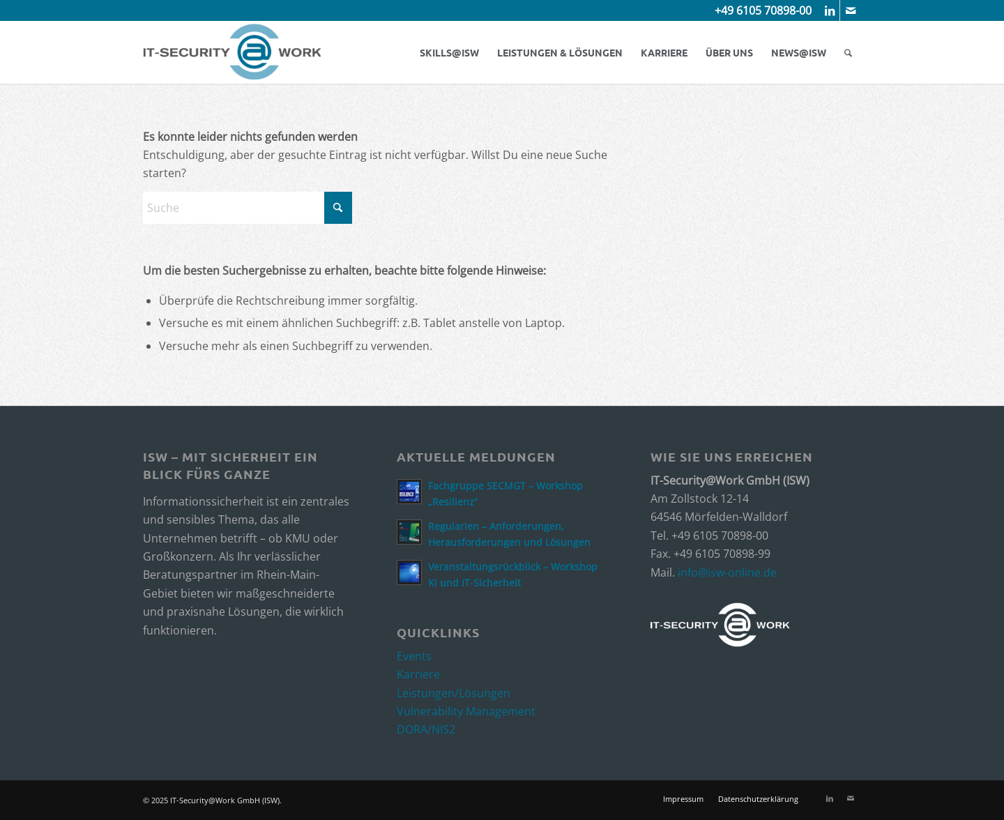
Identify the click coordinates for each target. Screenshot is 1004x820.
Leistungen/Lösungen (453, 693)
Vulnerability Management (466, 711)
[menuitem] (449, 52)
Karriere (418, 674)
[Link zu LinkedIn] (829, 10)
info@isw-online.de (727, 572)
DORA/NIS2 (426, 729)
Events (414, 656)
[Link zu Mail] (850, 10)
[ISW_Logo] (232, 52)
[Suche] (848, 52)
